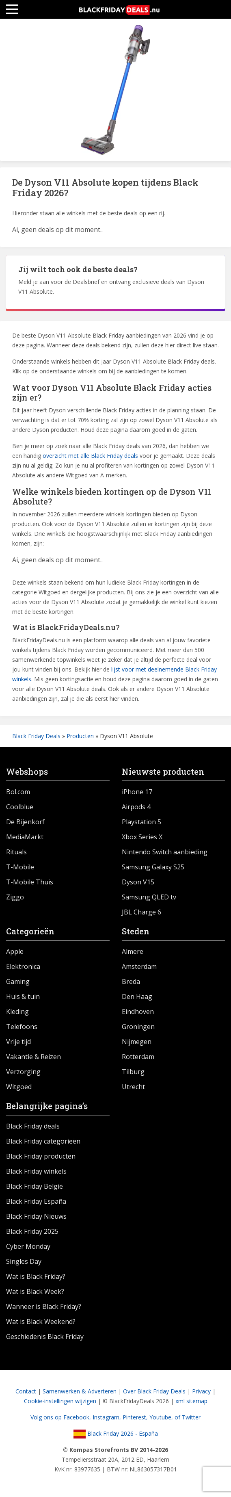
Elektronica (23, 966)
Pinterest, (136, 1417)
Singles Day (23, 1261)
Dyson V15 (138, 881)
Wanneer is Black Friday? (43, 1306)
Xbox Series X (142, 836)
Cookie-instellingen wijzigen (60, 1401)
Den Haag (137, 996)
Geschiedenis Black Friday (45, 1336)
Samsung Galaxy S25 (153, 866)
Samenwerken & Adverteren (80, 1391)
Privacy (201, 1391)
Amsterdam (139, 966)
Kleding (17, 1011)
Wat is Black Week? (35, 1291)
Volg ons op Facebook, (61, 1417)
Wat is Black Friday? (35, 1276)
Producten (80, 736)
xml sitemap (191, 1401)
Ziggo (15, 897)
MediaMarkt (24, 836)
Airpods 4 (136, 806)
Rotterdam (138, 1056)
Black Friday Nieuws (36, 1216)
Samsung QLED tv (149, 897)
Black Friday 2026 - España (115, 1433)
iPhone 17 (137, 791)
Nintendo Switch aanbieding (164, 851)
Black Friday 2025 (32, 1231)
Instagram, (108, 1417)
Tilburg (133, 1071)
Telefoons (21, 1026)
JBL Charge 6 (141, 912)
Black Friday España (36, 1201)
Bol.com (18, 791)
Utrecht (133, 1086)
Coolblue (19, 806)
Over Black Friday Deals (154, 1391)
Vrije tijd (18, 1041)
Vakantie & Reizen (33, 1056)
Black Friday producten (41, 1156)
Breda (131, 981)
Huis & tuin (23, 996)
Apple (15, 951)
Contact (25, 1391)
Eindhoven (138, 1011)
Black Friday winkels (36, 1171)
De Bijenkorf (25, 821)
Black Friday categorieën (43, 1141)
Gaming (18, 981)
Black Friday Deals (36, 736)
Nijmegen (136, 1041)
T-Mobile (20, 866)
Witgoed (19, 1086)
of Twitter (188, 1417)
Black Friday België (34, 1186)
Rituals (16, 851)
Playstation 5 (141, 821)
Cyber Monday (28, 1246)
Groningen (138, 1026)
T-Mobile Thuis (29, 881)
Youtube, (162, 1417)
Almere (132, 951)
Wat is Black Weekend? (41, 1321)
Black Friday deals (33, 1126)
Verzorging (23, 1071)
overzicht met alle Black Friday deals (90, 455)
